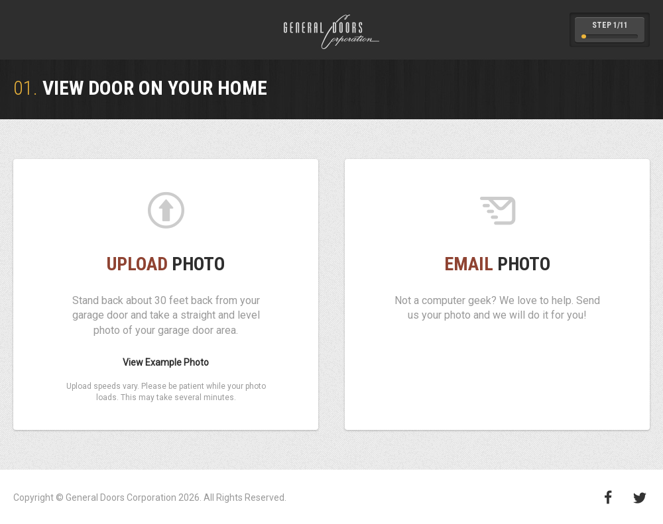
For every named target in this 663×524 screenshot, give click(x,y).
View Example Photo (166, 362)
